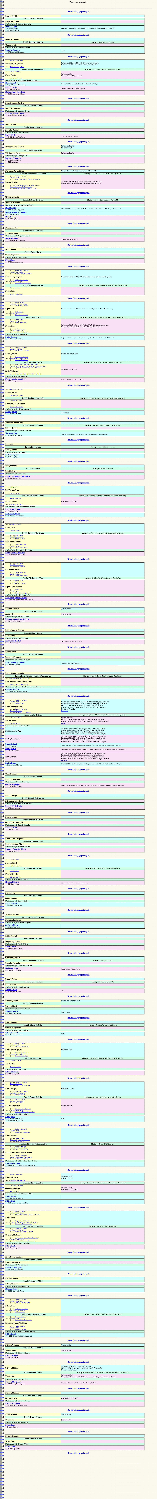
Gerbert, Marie (15, 952)
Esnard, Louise (11, 1015)
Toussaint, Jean (11, 447)
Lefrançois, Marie (17, 519)
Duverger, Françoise (13, 159)
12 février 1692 (106, 548)
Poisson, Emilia (11, 744)
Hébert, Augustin (12, 200)
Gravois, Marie (11, 1441)
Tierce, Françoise (21, 1183)
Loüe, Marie (19, 1132)
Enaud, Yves (14, 884)
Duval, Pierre (15, 73)
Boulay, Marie (20, 1124)
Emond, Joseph (11, 819)
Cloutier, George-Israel (17, 243)
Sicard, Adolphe (21, 732)
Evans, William (11, 1457)
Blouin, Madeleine (16, 348)
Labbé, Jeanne (15, 470)
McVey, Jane (10, 1463)
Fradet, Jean (14, 526)
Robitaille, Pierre (15, 90)
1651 (66, 1223)
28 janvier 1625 (80, 63)
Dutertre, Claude (12, 39)
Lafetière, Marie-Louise (14, 115)
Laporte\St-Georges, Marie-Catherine (28, 379)
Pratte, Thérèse (11, 780)
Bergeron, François (22, 1258)
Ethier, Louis (10, 1254)
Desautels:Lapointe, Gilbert (19, 1448)
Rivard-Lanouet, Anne (23, 288)
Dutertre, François (12, 50)
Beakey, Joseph (15, 1491)
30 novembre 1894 (85, 724)
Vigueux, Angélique (16, 1309)
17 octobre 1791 (106, 1264)
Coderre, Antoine (12, 711)
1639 (66, 1418)
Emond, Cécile (11, 851)
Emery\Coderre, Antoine (15, 683)
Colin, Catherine (16, 339)
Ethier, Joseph (20, 1069)
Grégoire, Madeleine (13, 1273)
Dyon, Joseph (10, 252)
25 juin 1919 (82, 763)
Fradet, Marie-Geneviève (15, 570)
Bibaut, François (15, 1016)
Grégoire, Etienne (17, 1268)
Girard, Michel (11, 797)
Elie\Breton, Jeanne (13, 524)
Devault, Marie (15, 685)
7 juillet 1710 (81, 1411)
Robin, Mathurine (21, 331)
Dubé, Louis (14, 853)
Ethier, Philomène (12, 1099)
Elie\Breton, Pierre (12, 528)
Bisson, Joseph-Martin (17, 95)
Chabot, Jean (14, 909)
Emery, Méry (10, 672)
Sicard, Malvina (16, 734)
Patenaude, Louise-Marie (19, 369)
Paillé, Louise (10, 971)
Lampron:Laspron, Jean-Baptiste (26, 1277)
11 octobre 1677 (79, 65)
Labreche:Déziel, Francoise (25, 1280)
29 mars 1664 (87, 315)
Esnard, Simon (11, 1004)
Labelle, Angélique (22, 1072)
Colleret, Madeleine (16, 1149)
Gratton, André (15, 1101)
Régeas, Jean (19, 1170)
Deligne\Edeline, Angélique (15, 391)
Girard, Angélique (12, 808)
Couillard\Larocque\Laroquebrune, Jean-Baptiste (28, 378)
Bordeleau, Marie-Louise (24, 1270)
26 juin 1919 (83, 765)
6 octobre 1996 (83, 780)
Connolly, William (13, 1400)
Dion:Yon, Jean (15, 1087)
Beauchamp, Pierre (21, 1079)
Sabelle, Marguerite (13, 1053)
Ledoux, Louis (15, 393)
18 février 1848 (78, 172)
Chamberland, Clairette (14, 788)
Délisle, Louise (16, 286)
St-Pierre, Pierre (11, 950)
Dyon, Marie (10, 263)
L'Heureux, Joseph (16, 810)
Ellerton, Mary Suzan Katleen (17, 640)
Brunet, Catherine (21, 371)
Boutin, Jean (14, 163)
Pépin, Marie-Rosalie (17, 530)
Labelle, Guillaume (17, 1131)
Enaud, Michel (11, 887)
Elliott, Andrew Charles (14, 651)
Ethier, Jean (15, 1070)
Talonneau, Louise (21, 322)
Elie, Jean (9, 458)
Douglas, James (15, 663)
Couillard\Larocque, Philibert (26, 376)
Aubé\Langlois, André (17, 571)
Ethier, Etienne (11, 1047)
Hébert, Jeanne (11, 220)
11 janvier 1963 (84, 745)
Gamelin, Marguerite (17, 213)
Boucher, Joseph (15, 832)
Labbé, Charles (15, 512)
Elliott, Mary (10, 656)
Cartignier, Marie (21, 1193)
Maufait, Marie (11, 89)
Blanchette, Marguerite (23, 1362)
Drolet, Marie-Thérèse (23, 277)
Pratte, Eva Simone (12, 762)
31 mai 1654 (106, 70)
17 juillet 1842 (106, 175)
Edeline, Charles (21, 357)
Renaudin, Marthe (12, 28)
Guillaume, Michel (12, 982)
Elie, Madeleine (11, 485)
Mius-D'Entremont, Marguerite (17, 490)
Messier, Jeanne (15, 217)
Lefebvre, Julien (11, 1026)
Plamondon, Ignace (21, 274)
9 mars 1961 (83, 729)
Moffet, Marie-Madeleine (15, 93)
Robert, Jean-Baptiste (13, 1296)
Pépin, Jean (9, 315)
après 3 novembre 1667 (88, 1420)
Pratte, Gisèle (10, 772)
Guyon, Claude (15, 329)
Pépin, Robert (15, 601)
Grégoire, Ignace (21, 1266)
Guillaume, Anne (11, 993)
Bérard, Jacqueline (17, 67)
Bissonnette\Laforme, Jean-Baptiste (21, 620)
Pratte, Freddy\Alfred (13, 728)
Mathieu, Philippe (12, 1328)
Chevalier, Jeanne (21, 312)
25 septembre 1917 (106, 738)
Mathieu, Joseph (11, 1318)
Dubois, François (15, 995)
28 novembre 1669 (106, 509)
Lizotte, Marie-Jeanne (17, 1330)
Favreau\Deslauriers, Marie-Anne (18, 702)
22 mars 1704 (71, 77)
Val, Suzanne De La (12, 154)
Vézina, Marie (15, 747)
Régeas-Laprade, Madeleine (20, 1172)
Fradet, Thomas (15, 539)
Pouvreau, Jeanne (12, 21)
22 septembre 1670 (106, 1218)
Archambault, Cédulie (23, 735)
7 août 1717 (69, 381)
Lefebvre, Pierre (11, 1036)
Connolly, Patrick (12, 1470)
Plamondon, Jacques (17, 265)
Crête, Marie (15, 611)
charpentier (68, 1413)
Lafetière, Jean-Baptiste (14, 104)
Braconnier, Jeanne (22, 360)
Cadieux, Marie (15, 1094)
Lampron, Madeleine (17, 1278)
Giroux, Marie (11, 45)
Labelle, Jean (20, 1129)
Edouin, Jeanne (11, 441)
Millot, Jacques (15, 222)
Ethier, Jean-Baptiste (13, 1075)
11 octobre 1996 (85, 782)
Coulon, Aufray (20, 1179)
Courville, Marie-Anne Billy (25, 191)
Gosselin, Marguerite (23, 613)
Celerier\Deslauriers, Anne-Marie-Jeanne (25, 386)
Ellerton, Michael (12, 629)
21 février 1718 (106, 411)
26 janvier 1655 (106, 1415)
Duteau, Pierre (11, 27)
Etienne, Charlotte (12, 1446)
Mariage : (95, 42)
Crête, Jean (19, 610)
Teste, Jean (19, 318)
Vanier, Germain (21, 1189)
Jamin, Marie (19, 1174)
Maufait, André (11, 84)
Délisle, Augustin (21, 284)
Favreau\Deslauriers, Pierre (20, 699)
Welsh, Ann (9, 1484)
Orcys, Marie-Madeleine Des (16, 86)
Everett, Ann (10, 1490)
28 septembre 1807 (106, 290)
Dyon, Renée (10, 334)
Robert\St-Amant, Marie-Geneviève (27, 181)
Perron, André (15, 179)
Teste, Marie (15, 320)
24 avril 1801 (81, 183)
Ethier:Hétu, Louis (12, 1198)
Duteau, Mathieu (11, 16)
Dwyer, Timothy (11, 231)
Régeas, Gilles (20, 1358)
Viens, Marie (10, 1419)
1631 (66, 75)
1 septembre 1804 (106, 1085)
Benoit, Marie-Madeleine (19, 706)
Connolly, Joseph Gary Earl (16, 642)
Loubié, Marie (10, 1009)
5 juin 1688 (106, 696)
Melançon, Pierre (15, 491)
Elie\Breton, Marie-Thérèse (16, 618)
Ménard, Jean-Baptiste (17, 1427)
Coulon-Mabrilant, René (18, 1181)
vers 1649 (106, 482)
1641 (66, 1211)
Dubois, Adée (19, 725)
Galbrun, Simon (15, 161)
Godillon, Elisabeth (16, 1060)
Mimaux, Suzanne (16, 448)
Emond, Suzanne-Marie (14, 868)
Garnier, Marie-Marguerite (25, 1143)
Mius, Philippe (11, 479)
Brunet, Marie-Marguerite (18, 713)
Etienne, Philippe (12, 1411)
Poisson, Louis (15, 740)
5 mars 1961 (82, 727)
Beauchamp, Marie (16, 1081)
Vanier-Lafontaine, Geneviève (21, 1191)
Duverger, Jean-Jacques (14, 148)
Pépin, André (19, 308)
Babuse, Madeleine (21, 341)
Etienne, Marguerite (13, 1425)
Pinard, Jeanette (12, 770)
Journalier (68, 731)
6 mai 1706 (106, 1355)
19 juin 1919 (83, 760)
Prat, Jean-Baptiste (16, 973)
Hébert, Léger (10, 211)
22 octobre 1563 (70, 1025)
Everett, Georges (11, 1479)
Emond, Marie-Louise (13, 830)
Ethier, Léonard (11, 1058)
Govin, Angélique (12, 258)
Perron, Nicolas (21, 177)
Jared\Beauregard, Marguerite (21, 189)
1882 (66, 741)
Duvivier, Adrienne (12, 206)
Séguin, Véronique (21, 1082)
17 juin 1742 (106, 1177)
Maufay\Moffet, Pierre (14, 64)
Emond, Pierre (11, 841)
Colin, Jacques (20, 337)
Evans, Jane (10, 1468)
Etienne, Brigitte (11, 1399)
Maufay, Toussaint (17, 61)
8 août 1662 (106, 893)
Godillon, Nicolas (21, 1120)
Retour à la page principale (78, 12)
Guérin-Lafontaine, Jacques (19, 117)
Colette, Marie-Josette (23, 1261)
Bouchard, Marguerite (17, 52)
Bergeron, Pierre (15, 1287)
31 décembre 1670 (85, 333)
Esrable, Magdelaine (13, 1031)
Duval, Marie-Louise (13, 110)
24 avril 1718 (69, 364)
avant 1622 (106, 460)
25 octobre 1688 (106, 325)
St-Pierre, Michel (12, 939)
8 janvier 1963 (82, 743)
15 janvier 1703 (81, 335)
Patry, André (14, 875)
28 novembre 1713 (106, 1126)
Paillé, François (11, 961)
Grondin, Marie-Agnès (14, 846)
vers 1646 (106, 203)
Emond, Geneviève (12, 803)
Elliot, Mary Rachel (13, 661)
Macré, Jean (14, 895)
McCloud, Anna (11, 236)
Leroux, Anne (15, 546)
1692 (66, 1136)
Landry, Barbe (15, 902)
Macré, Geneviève (12, 899)
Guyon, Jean (19, 327)
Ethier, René (15, 1162)
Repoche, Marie (20, 1372)
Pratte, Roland (11, 768)
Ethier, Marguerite (12, 1302)
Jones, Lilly (9, 635)
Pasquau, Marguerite (13, 678)
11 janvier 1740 (106, 373)
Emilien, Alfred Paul (13, 755)
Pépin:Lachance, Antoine (19, 310)
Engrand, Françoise (13, 945)
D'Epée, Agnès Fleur (13, 966)
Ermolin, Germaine (12, 988)
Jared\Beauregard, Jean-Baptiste (27, 188)
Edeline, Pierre (16, 359)
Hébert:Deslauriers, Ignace (15, 215)
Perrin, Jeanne (14, 30)
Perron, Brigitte (11, 184)
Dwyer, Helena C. (12, 241)
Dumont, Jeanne (20, 603)
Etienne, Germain (12, 1388)
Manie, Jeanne (11, 463)
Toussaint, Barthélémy (14, 436)
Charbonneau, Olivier (23, 1139)
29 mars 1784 (86, 281)
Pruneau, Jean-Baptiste (14, 862)
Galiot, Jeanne (15, 890)
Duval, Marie (10, 76)
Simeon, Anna (10, 1393)
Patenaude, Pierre (21, 367)
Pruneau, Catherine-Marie (15, 873)
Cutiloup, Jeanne (15, 1038)
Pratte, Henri (15, 723)
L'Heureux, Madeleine (14, 825)
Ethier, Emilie (10, 1285)
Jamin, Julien (20, 1368)
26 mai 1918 (82, 755)
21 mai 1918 (83, 752)
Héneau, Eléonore (12, 907)
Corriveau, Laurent (13, 774)
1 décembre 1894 (84, 726)
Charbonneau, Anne (17, 1141)
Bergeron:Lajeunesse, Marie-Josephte (22, 1200)
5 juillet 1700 (106, 597)
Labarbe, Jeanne (16, 79)
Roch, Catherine (11, 383)
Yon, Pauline (10, 1091)
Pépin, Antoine (11, 346)
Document (64, 733)
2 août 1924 (83, 777)
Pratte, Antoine (21, 721)
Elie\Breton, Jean (12, 468)
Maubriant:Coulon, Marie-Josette (18, 1186)
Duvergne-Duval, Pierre (14, 172)
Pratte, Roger (10, 787)
